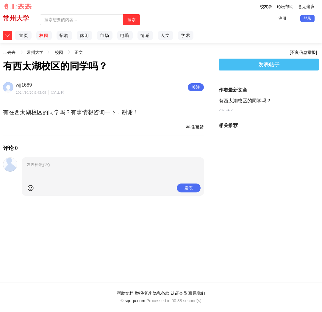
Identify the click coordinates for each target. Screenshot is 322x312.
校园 (44, 35)
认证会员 (179, 293)
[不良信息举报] (303, 52)
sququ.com (135, 300)
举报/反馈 (195, 127)
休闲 (84, 35)
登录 (307, 18)
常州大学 (16, 18)
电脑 (125, 35)
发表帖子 (269, 65)
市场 (105, 35)
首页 (24, 35)
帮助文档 (125, 293)
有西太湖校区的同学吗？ (245, 100)
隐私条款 (161, 293)
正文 (78, 52)
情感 (145, 35)
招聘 (64, 35)
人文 (165, 35)
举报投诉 (143, 293)
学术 (185, 35)
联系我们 (196, 293)
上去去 (9, 50)
